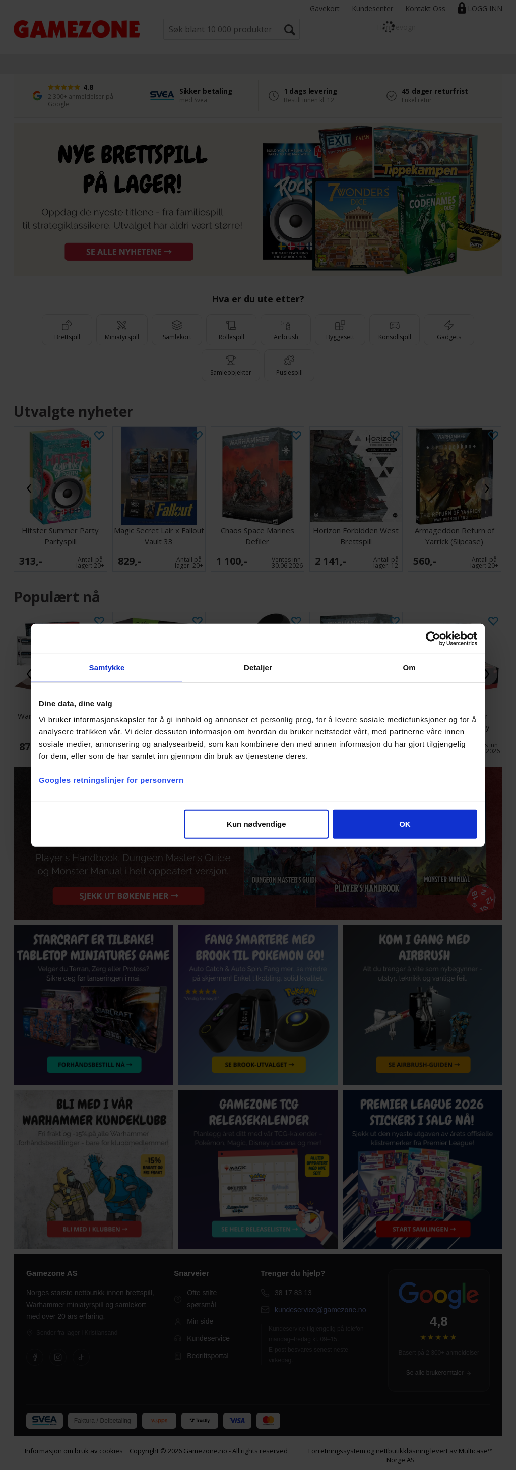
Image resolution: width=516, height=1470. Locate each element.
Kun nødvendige (256, 823)
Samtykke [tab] (107, 667)
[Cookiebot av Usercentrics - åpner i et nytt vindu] (433, 638)
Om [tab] (409, 667)
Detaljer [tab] (258, 667)
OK (405, 823)
